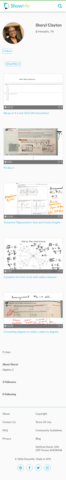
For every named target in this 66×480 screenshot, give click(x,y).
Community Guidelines (49, 430)
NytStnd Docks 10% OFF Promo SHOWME (49, 449)
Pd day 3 (9, 168)
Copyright (41, 414)
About (6, 414)
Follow (7, 51)
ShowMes (13, 64)
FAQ (5, 430)
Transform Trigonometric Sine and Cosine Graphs (32, 222)
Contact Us (9, 422)
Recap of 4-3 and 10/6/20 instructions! (26, 113)
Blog (38, 438)
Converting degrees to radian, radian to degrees (31, 332)
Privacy (6, 438)
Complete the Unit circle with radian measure (30, 277)
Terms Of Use (43, 422)
